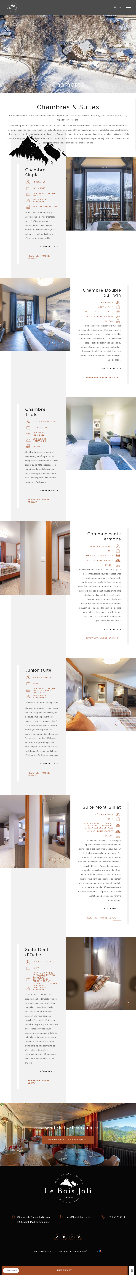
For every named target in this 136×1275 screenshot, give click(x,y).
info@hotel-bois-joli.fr (79, 1217)
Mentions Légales (42, 1251)
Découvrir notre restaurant (68, 1140)
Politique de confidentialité (73, 1251)
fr (115, 7)
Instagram (64, 1237)
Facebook (72, 1237)
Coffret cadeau (131, 1270)
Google (79, 1237)
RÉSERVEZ (64, 1270)
